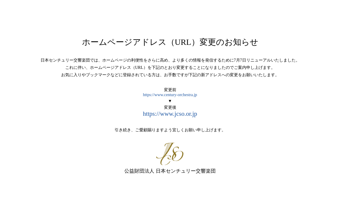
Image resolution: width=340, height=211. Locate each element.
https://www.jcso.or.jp (170, 113)
